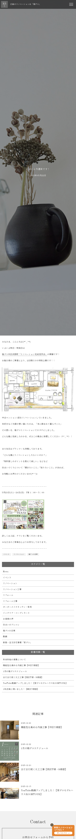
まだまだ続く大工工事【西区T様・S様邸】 (23, 677)
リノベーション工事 (12, 589)
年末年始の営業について (14, 660)
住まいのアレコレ (11, 625)
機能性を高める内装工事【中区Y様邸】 (21, 666)
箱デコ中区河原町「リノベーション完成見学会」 (24, 354)
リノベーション (19, 554)
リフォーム (8, 595)
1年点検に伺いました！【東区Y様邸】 (21, 689)
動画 (5, 637)
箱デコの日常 (33, 554)
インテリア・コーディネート (16, 613)
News (5, 572)
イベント (6, 554)
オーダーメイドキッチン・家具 (17, 607)
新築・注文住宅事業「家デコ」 (17, 643)
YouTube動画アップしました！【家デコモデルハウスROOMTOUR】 (35, 683)
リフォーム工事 (10, 601)
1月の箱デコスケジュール (15, 672)
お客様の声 (8, 619)
